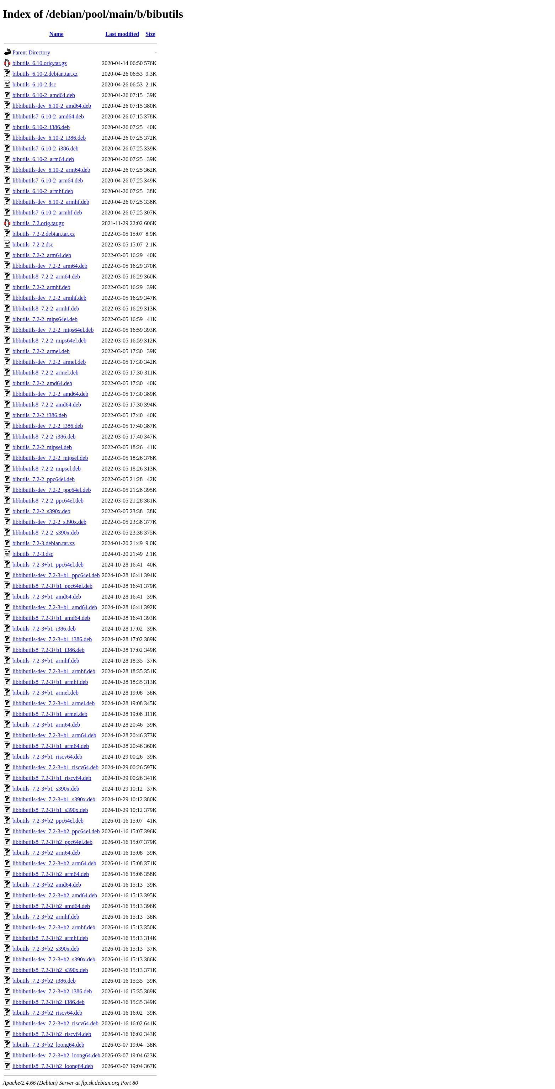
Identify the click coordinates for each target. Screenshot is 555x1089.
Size (150, 34)
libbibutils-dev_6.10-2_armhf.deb (50, 202)
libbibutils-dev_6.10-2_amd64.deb (51, 106)
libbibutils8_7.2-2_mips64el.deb (49, 341)
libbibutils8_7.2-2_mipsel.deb (46, 469)
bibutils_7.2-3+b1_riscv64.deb (47, 757)
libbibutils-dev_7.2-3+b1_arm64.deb (54, 735)
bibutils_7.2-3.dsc (32, 554)
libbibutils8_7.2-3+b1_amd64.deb (51, 618)
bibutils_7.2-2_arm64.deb (41, 255)
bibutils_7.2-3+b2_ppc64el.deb (48, 821)
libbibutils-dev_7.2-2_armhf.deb (49, 298)
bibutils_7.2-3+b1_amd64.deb (46, 597)
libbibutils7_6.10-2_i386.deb (45, 148)
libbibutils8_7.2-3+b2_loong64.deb (52, 1066)
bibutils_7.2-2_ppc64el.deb (43, 479)
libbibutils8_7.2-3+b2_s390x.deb (50, 970)
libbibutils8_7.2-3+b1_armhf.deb (50, 682)
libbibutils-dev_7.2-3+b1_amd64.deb (54, 607)
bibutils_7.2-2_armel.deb (41, 351)
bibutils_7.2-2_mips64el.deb (45, 319)
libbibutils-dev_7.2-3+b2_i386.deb (52, 991)
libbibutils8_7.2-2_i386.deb (44, 437)
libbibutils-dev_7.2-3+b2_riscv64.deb (55, 1023)
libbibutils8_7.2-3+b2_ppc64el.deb (52, 842)
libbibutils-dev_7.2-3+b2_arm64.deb (54, 863)
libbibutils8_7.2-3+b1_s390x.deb (50, 810)
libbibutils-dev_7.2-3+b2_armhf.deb (53, 927)
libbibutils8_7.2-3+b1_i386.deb (48, 650)
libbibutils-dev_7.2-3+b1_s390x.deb (53, 799)
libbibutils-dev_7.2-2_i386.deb (47, 426)
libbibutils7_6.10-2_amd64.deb (48, 116)
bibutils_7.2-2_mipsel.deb (42, 447)
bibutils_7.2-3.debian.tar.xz (43, 543)
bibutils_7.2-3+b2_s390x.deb (45, 949)
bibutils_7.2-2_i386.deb (39, 415)
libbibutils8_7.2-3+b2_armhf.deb (50, 938)
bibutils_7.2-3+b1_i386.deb (44, 629)
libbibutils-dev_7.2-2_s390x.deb (49, 522)
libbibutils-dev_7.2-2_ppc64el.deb (51, 490)
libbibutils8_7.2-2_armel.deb (45, 373)
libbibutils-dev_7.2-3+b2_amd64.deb (54, 895)
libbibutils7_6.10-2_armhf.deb (47, 212)
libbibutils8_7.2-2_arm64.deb (46, 276)
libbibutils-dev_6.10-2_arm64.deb (51, 170)
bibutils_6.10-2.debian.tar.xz (45, 74)
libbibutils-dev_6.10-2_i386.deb (49, 138)
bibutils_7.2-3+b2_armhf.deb (45, 917)
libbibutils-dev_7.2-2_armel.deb (49, 362)
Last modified (122, 34)
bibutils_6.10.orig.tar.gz (39, 63)
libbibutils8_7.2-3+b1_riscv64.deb (51, 778)
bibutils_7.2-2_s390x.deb (41, 511)
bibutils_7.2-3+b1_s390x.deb (45, 789)
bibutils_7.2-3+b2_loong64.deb (48, 1045)
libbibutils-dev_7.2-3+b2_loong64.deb (56, 1055)
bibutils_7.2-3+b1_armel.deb (45, 693)
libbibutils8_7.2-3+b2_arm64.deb (50, 874)
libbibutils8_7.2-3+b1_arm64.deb (50, 746)
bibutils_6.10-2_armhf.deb (42, 191)
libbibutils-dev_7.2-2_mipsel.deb (50, 458)
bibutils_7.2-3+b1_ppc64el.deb (48, 565)
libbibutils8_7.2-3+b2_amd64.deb (51, 906)
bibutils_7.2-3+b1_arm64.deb (46, 725)
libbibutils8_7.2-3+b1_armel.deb (49, 714)
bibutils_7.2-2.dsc (32, 244)
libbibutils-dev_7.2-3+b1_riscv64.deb (55, 767)
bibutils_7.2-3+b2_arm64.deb (46, 853)
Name (56, 34)
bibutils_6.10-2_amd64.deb (43, 95)
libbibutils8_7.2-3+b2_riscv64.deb (51, 1034)
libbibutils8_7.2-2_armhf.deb (45, 309)
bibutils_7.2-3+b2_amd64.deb (46, 885)
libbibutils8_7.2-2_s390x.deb (45, 533)
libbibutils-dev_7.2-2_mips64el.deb (53, 330)
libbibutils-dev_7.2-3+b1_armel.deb (53, 703)
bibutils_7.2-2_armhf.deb (41, 287)
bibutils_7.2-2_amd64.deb (42, 383)
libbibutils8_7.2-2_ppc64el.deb (48, 501)
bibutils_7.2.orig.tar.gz (38, 223)
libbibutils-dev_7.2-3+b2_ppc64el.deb (56, 831)
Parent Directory (31, 52)
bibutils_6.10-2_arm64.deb (43, 159)
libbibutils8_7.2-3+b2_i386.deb (48, 1002)
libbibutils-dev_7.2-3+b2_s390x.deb (53, 959)
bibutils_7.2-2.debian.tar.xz (43, 234)
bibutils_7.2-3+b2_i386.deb (44, 981)
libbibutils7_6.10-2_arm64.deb (47, 180)
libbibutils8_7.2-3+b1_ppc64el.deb (52, 586)
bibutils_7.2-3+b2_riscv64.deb (47, 1013)
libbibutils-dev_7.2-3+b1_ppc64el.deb (56, 575)
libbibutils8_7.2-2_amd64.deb (46, 405)
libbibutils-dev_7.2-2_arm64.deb (49, 266)
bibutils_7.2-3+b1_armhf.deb (45, 661)
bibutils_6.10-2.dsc (34, 84)
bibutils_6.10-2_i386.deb (41, 127)
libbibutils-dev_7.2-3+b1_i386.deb (52, 639)
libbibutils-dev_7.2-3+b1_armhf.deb (53, 671)
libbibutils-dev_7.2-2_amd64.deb (50, 394)
